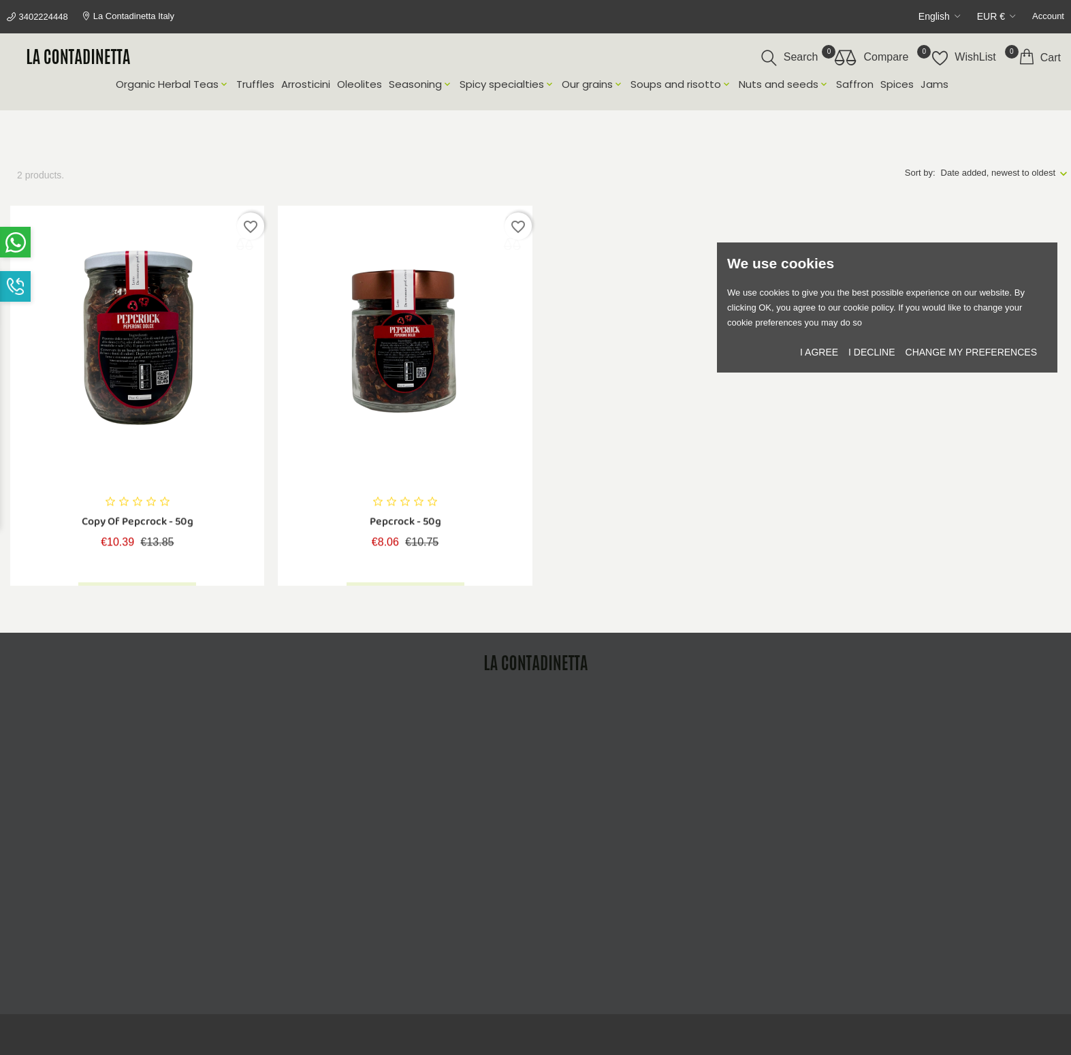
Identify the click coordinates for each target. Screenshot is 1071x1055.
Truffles (255, 84)
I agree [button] (819, 352)
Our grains (593, 85)
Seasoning (421, 85)
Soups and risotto (681, 85)
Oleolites (359, 84)
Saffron (855, 84)
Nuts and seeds (784, 85)
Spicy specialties (507, 85)
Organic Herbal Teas (172, 85)
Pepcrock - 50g (405, 524)
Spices (897, 84)
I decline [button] (871, 352)
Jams (934, 84)
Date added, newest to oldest (998, 173)
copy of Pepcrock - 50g (137, 524)
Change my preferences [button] (971, 352)
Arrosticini (305, 84)
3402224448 (42, 17)
